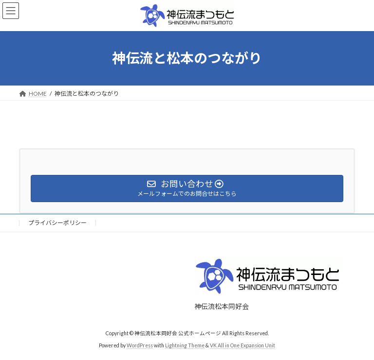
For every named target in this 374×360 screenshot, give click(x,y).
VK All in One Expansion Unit (242, 345)
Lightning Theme (185, 345)
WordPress (140, 345)
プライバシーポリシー (57, 222)
